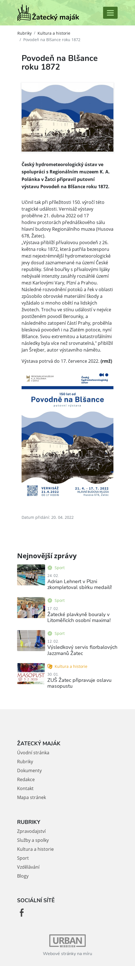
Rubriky (24, 33)
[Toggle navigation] (110, 13)
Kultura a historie (54, 33)
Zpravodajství (31, 831)
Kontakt (25, 788)
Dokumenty (29, 770)
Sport (56, 567)
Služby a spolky (33, 840)
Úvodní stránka (33, 753)
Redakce (26, 779)
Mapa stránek (31, 797)
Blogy (23, 876)
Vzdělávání (28, 867)
